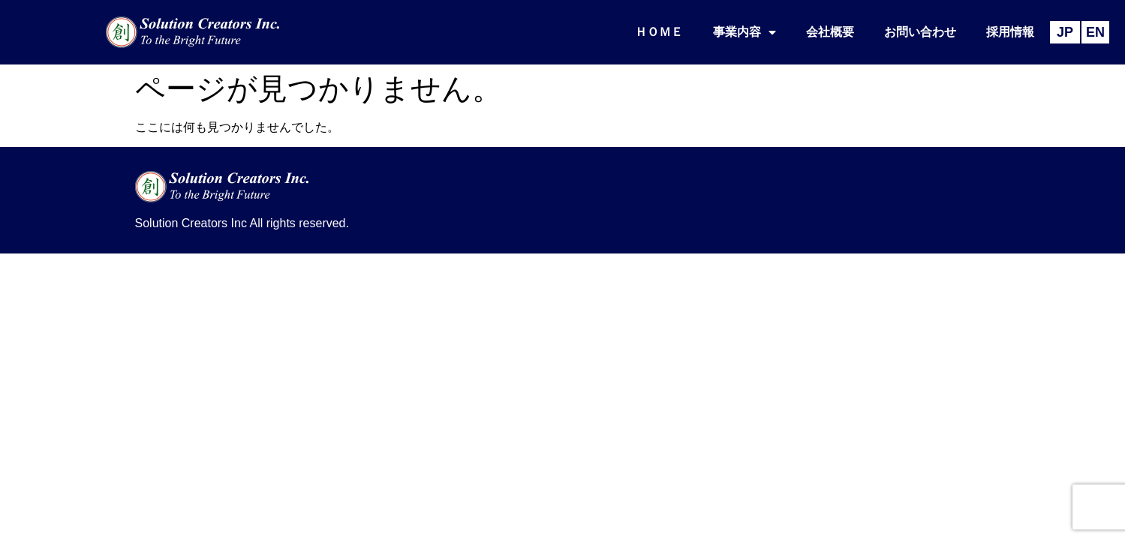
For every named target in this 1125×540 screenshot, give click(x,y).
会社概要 (830, 32)
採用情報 (1010, 32)
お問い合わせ (920, 32)
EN (1095, 32)
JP (1065, 32)
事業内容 (744, 32)
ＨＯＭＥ (659, 32)
